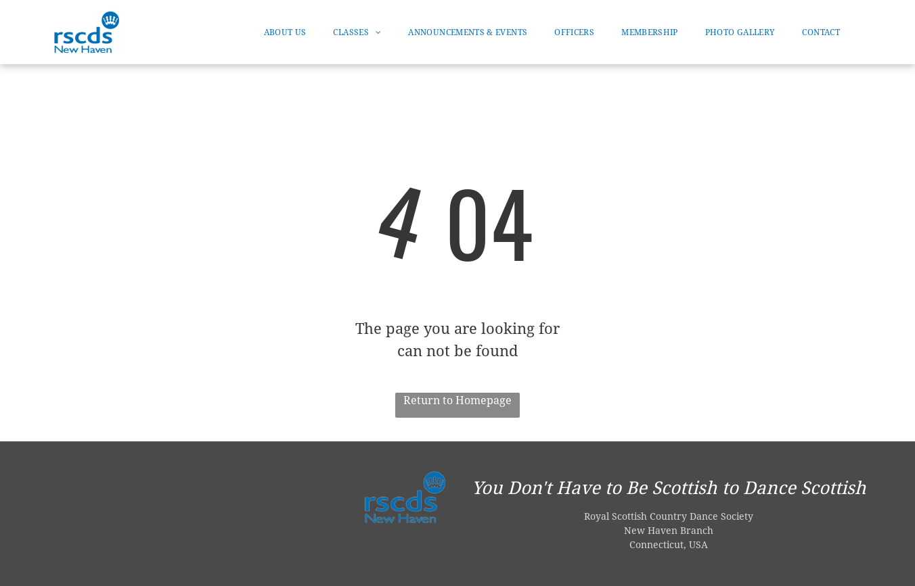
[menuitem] (285, 33)
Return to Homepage (457, 400)
